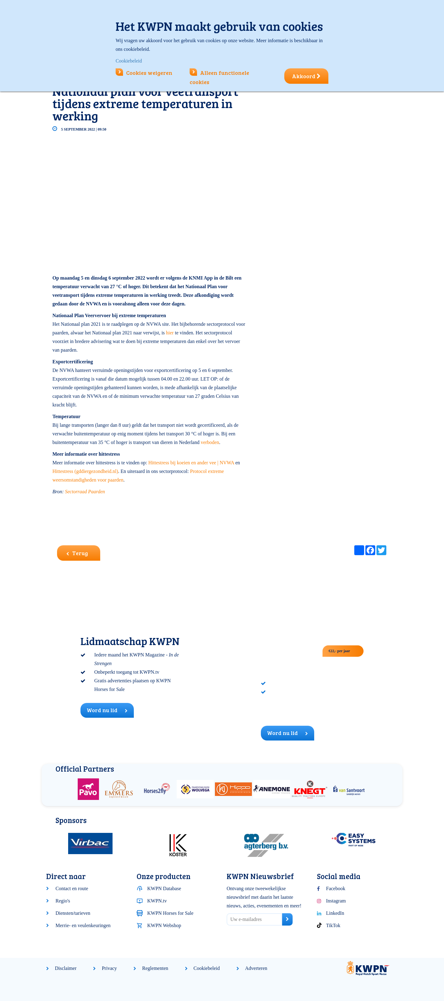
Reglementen (155, 968)
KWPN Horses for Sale (170, 913)
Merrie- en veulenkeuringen (83, 925)
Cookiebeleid (207, 968)
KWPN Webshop (164, 925)
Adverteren (256, 968)
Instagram (336, 900)
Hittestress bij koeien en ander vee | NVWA (191, 462)
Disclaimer (65, 968)
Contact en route (72, 888)
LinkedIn (335, 913)
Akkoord (306, 76)
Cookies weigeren (144, 72)
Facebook (335, 888)
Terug (77, 553)
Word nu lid (107, 710)
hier (170, 332)
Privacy (109, 968)
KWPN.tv (157, 900)
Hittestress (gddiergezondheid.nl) (85, 471)
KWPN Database (164, 888)
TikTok (333, 925)
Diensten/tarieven (73, 913)
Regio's (63, 900)
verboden (210, 442)
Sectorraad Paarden (85, 491)
